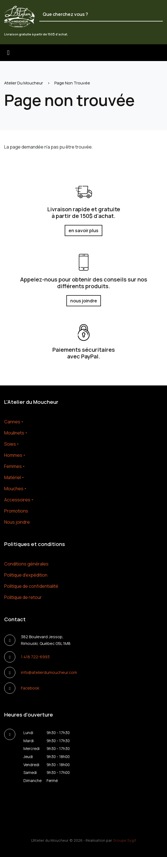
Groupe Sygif (124, 840)
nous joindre (83, 301)
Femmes (13, 466)
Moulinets (14, 433)
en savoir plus (83, 230)
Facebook (30, 688)
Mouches (13, 488)
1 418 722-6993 (35, 656)
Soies (10, 444)
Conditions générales (26, 564)
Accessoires (17, 500)
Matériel (12, 477)
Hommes (13, 455)
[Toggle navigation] (8, 52)
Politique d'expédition (25, 575)
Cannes (12, 422)
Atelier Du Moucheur (23, 83)
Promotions (16, 511)
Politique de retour (23, 597)
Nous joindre (17, 522)
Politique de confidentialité (31, 586)
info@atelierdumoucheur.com (49, 672)
